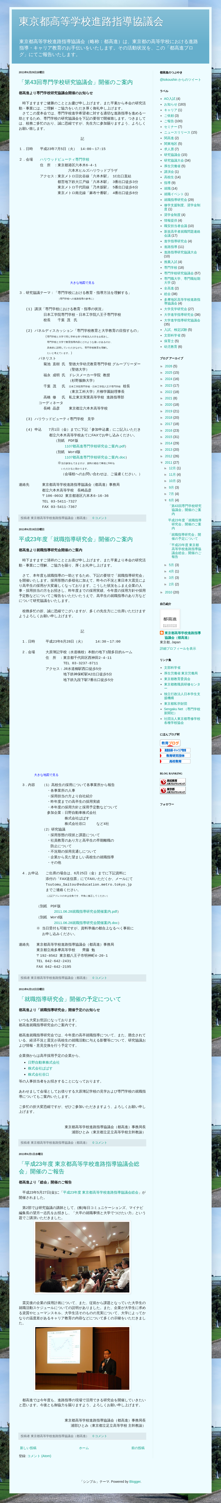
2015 (169, 437)
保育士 (169, 341)
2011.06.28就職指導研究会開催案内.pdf (85, 911)
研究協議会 (172, 155)
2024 (169, 379)
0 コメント (100, 518)
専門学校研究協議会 (179, 273)
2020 (169, 404)
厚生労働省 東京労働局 (181, 673)
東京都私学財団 (175, 703)
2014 (169, 443)
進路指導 (170, 247)
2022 (169, 392)
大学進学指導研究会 (179, 314)
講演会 (169, 172)
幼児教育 (170, 346)
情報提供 (170, 220)
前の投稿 (138, 1448)
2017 (169, 424)
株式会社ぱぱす (40, 1068)
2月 (172, 584)
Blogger (134, 1481)
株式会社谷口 (38, 1074)
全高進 (169, 288)
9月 (172, 487)
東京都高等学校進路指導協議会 (91, 21)
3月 (172, 577)
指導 (167, 183)
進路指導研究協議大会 (180, 252)
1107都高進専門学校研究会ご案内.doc (95, 457)
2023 (169, 385)
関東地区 (170, 144)
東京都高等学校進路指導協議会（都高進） (183, 635)
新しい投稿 (28, 1448)
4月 (172, 571)
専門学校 (170, 267)
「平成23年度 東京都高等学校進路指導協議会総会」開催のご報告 (184, 551)
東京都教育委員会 (177, 679)
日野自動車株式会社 (44, 1062)
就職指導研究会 (175, 200)
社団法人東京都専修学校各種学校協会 (182, 721)
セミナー (170, 127)
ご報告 (169, 121)
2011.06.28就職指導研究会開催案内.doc (86, 923)
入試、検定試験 (175, 330)
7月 (172, 494)
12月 (173, 468)
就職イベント (174, 194)
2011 (169, 462)
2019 (169, 411)
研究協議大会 (174, 160)
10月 (173, 481)
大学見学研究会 (175, 309)
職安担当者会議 (175, 226)
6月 (172, 500)
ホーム (84, 1448)
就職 (167, 188)
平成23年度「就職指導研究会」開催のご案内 (76, 539)
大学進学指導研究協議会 (182, 320)
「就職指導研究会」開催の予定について (70, 999)
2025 (169, 372)
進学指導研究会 (175, 241)
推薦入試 (170, 262)
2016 (169, 430)
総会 (167, 294)
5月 (172, 565)
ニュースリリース (177, 132)
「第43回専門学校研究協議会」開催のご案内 (76, 82)
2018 (169, 417)
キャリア (170, 110)
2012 (169, 456)
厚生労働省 (172, 166)
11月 (173, 474)
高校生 (169, 177)
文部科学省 (172, 335)
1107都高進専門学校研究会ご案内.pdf (95, 446)
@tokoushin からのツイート (180, 79)
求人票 (169, 149)
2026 (169, 366)
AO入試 (169, 99)
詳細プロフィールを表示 (178, 648)
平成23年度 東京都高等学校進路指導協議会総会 (100, 1192)
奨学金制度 (172, 215)
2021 (169, 398)
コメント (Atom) (39, 1456)
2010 (169, 592)
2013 (169, 449)
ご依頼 (169, 115)
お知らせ (170, 104)
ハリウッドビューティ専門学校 (64, 159)
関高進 (169, 138)
